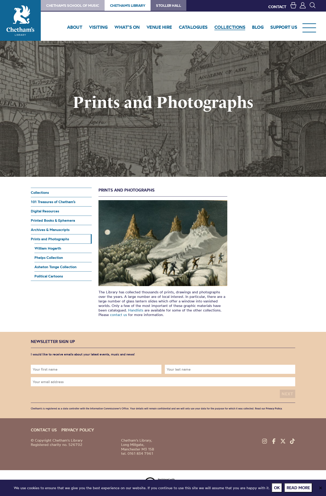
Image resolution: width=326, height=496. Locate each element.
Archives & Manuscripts (50, 229)
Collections (40, 192)
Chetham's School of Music (72, 5)
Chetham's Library (20, 20)
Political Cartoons (48, 276)
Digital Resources (45, 211)
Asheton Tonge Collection (55, 267)
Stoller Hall (168, 5)
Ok (277, 487)
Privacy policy (77, 430)
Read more (298, 487)
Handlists (135, 310)
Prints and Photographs (50, 239)
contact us (118, 314)
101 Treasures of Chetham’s (53, 201)
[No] (320, 488)
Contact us (44, 430)
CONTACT (277, 6)
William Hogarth (47, 248)
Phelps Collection (48, 257)
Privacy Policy (274, 408)
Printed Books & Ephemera (53, 220)
